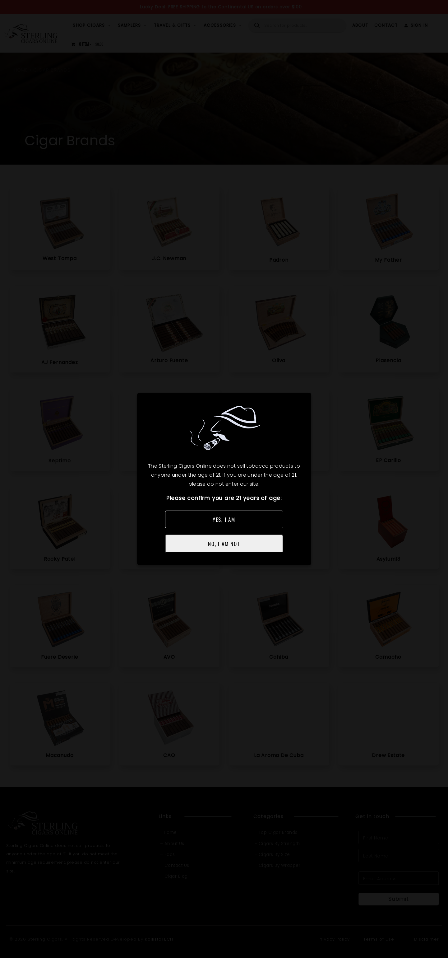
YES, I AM (224, 519)
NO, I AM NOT (224, 544)
